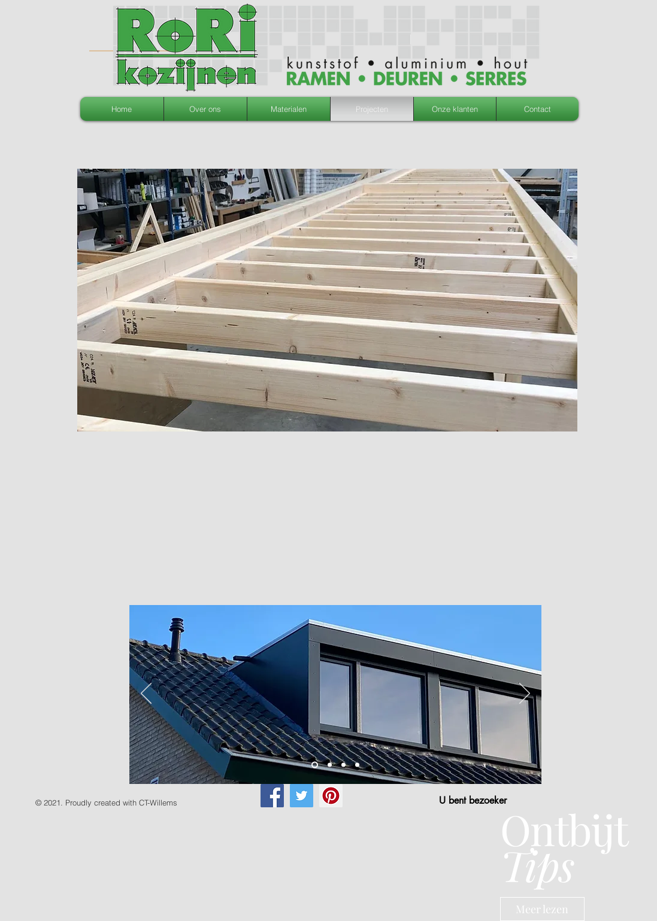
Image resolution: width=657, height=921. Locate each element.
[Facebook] (272, 795)
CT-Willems (158, 802)
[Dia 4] (343, 765)
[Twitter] (301, 795)
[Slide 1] (357, 765)
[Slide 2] (314, 765)
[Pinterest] (331, 795)
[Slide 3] (330, 765)
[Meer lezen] (542, 909)
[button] (327, 300)
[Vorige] (146, 694)
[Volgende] (524, 694)
